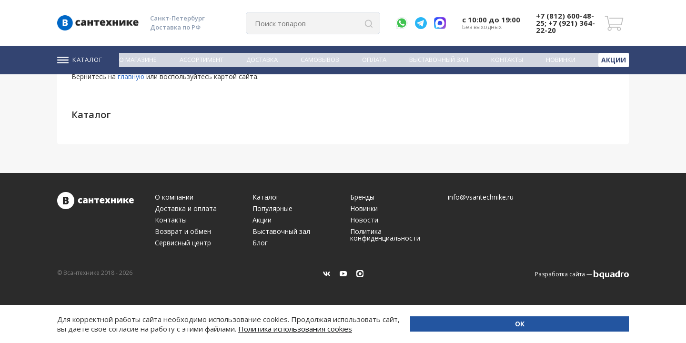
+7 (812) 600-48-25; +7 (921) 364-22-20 (565, 23)
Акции (614, 59)
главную (131, 76)
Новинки (562, 59)
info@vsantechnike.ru (481, 197)
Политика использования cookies (147, 328)
